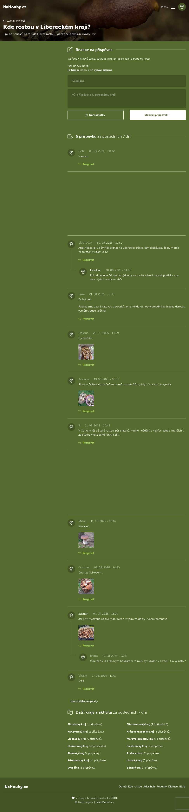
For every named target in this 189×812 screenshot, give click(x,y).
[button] (173, 7)
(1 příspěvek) (85, 724)
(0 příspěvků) (145, 746)
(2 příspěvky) (86, 731)
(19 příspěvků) (87, 746)
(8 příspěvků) (148, 731)
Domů (123, 786)
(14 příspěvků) (149, 739)
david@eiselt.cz (105, 802)
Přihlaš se (74, 70)
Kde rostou (135, 786)
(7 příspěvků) (142, 767)
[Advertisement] (32, 104)
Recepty (161, 786)
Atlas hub (149, 786)
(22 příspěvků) (147, 724)
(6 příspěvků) (85, 739)
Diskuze (173, 786)
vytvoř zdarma (103, 70)
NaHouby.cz (14, 6)
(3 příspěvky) (142, 760)
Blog (182, 786)
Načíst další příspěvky (84, 701)
